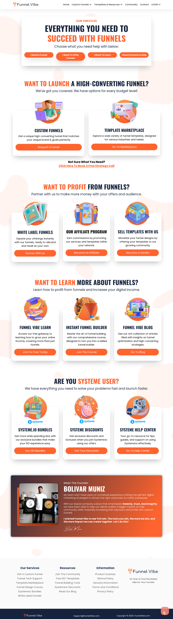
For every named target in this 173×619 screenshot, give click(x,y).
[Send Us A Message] (165, 611)
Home (66, 4)
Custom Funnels (82, 4)
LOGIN (156, 4)
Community (131, 4)
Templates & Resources (108, 4)
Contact (144, 4)
